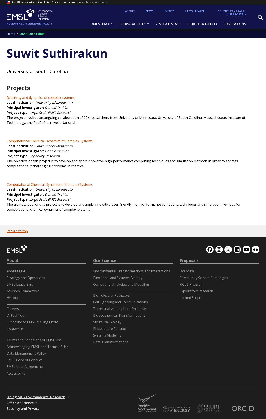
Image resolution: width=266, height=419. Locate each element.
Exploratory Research (196, 291)
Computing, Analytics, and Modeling (121, 284)
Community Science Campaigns (204, 277)
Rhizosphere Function (110, 328)
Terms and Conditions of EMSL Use (34, 340)
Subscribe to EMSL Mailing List (31, 322)
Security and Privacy (23, 408)
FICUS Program (191, 284)
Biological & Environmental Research (36, 397)
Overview (187, 271)
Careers (13, 308)
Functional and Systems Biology (117, 277)
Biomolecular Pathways (111, 295)
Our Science (104, 260)
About (13, 260)
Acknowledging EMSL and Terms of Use (38, 346)
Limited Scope (190, 297)
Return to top (17, 231)
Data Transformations (110, 342)
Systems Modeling (107, 335)
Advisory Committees (23, 291)
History (12, 297)
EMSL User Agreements (25, 366)
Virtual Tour (16, 315)
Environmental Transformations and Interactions (131, 271)
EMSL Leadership (20, 284)
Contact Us (15, 329)
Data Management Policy (26, 353)
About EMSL (16, 271)
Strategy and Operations (26, 277)
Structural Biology (107, 322)
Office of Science (20, 403)
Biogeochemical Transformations (119, 315)
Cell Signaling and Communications (120, 302)
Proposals (189, 260)
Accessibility (16, 373)
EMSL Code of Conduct (24, 360)
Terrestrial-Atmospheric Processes (120, 308)
